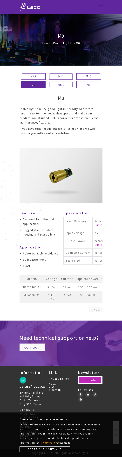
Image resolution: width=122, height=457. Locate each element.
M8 (78, 43)
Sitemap (55, 390)
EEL (70, 43)
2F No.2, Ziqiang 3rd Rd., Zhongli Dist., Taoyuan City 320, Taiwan (31, 398)
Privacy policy (59, 379)
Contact (32, 347)
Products (59, 43)
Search (53, 384)
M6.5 (61, 85)
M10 (88, 76)
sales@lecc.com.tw (37, 386)
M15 (33, 76)
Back (96, 310)
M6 (89, 85)
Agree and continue (45, 449)
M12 (61, 76)
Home (46, 43)
